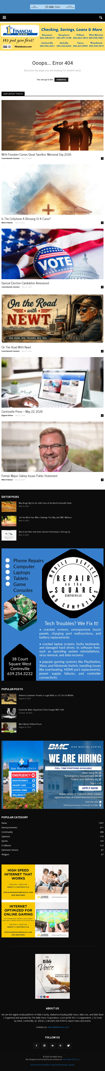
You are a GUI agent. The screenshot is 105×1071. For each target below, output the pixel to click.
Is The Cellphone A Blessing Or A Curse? (26, 218)
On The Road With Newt (16, 347)
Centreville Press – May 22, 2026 (22, 411)
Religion (5, 854)
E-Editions (6, 845)
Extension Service (9, 849)
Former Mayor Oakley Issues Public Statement (29, 475)
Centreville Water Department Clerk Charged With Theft (41, 709)
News (4, 823)
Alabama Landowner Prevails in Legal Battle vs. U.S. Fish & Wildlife (46, 695)
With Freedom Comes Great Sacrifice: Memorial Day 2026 (36, 154)
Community (7, 832)
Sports (4, 841)
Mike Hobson (7, 222)
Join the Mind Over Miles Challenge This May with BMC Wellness (45, 517)
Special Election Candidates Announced (25, 282)
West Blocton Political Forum (30, 724)
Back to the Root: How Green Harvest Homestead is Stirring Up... (45, 531)
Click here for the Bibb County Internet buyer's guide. (52, 1065)
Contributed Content (10, 158)
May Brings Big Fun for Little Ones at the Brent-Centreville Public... (45, 503)
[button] (101, 17)
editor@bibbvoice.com (58, 1027)
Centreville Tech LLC (70, 1059)
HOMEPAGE (61, 80)
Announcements (9, 827)
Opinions (5, 836)
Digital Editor (7, 415)
